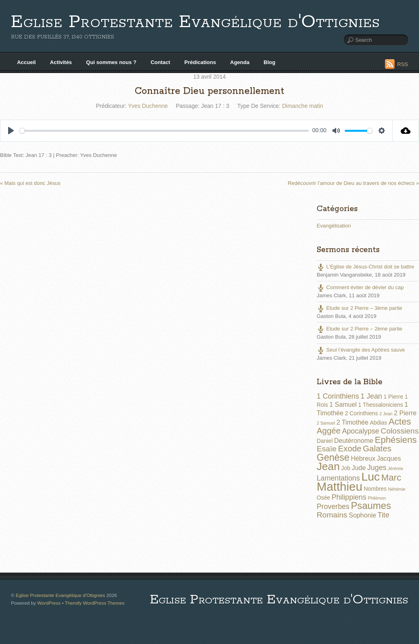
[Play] (10, 130)
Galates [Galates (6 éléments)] (377, 448)
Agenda (240, 62)
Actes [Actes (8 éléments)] (400, 421)
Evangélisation (334, 226)
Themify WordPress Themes (95, 602)
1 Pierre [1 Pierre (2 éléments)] (393, 396)
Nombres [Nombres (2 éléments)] (375, 488)
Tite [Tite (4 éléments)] (383, 515)
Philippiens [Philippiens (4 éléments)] (349, 497)
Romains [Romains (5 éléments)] (332, 515)
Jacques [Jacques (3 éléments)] (389, 458)
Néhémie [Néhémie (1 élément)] (397, 489)
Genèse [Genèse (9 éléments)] (333, 457)
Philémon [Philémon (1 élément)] (377, 498)
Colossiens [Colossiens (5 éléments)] (400, 431)
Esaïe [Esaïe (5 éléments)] (327, 448)
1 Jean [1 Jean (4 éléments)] (371, 396)
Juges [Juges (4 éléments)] (376, 468)
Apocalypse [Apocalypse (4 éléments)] (360, 431)
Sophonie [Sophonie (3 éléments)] (362, 515)
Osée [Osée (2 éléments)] (323, 497)
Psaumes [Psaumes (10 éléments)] (371, 505)
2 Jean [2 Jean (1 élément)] (386, 413)
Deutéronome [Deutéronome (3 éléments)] (354, 440)
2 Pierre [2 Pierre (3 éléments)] (405, 413)
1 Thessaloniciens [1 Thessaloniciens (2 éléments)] (380, 404)
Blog (269, 62)
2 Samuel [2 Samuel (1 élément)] (326, 423)
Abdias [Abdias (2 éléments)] (378, 422)
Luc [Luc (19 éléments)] (370, 476)
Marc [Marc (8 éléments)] (391, 477)
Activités (61, 62)
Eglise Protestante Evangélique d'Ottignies (195, 22)
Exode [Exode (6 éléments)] (349, 448)
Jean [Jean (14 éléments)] (328, 466)
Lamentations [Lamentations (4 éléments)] (338, 478)
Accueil (26, 62)
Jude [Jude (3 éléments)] (359, 467)
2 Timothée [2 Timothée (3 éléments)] (353, 422)
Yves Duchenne (148, 106)
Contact (160, 62)
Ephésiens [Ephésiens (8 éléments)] (396, 440)
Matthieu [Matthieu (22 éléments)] (340, 486)
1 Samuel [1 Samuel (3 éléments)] (342, 404)
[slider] (164, 131)
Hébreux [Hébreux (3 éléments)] (363, 458)
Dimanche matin (302, 106)
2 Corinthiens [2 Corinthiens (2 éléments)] (361, 413)
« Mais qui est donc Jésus (30, 183)
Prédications (200, 62)
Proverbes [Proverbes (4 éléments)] (333, 506)
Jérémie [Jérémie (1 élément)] (395, 468)
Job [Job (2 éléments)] (345, 468)
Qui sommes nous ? (111, 62)
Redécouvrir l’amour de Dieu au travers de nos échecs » (353, 183)
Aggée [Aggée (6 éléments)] (329, 430)
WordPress (48, 602)
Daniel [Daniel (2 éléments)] (325, 441)
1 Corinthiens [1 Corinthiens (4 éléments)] (338, 396)
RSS (402, 64)
